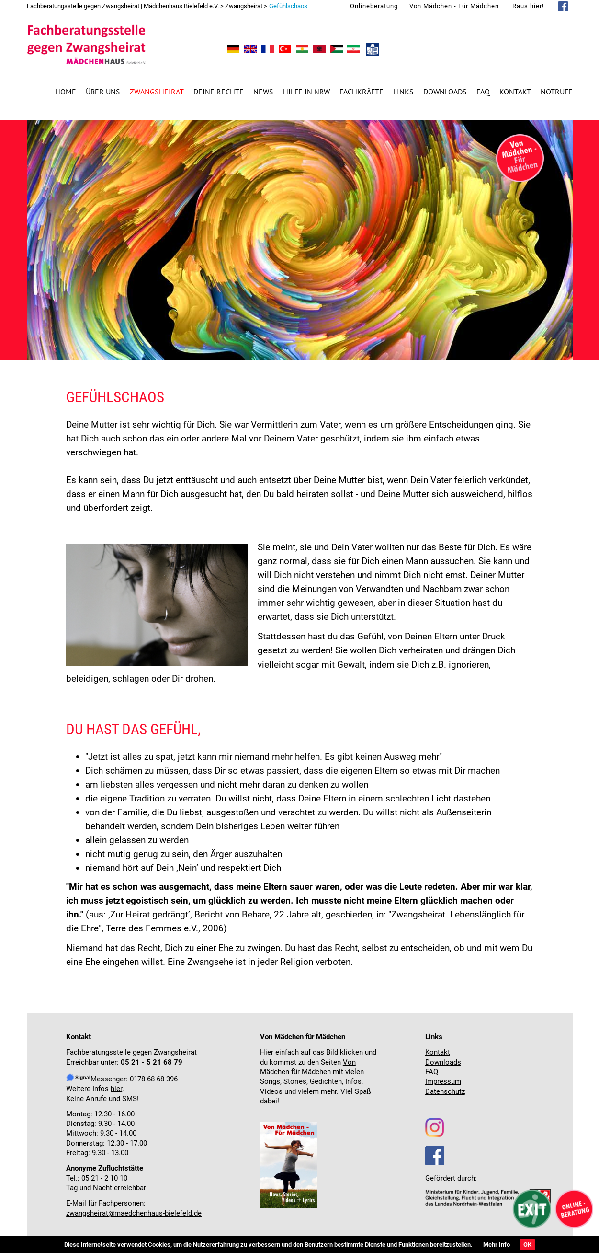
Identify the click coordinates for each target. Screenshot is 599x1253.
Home (65, 91)
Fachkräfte (361, 91)
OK (527, 1244)
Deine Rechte (218, 91)
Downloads (445, 91)
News (263, 91)
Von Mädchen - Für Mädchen (454, 6)
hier (116, 1089)
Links (403, 91)
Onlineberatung (374, 6)
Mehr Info (496, 1244)
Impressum (443, 1082)
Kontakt (515, 91)
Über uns (103, 91)
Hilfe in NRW (306, 91)
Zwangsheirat (157, 91)
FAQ (483, 91)
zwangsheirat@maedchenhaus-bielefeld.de (134, 1213)
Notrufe (557, 91)
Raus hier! (528, 6)
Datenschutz (445, 1092)
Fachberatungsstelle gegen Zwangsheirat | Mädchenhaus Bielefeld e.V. (123, 6)
